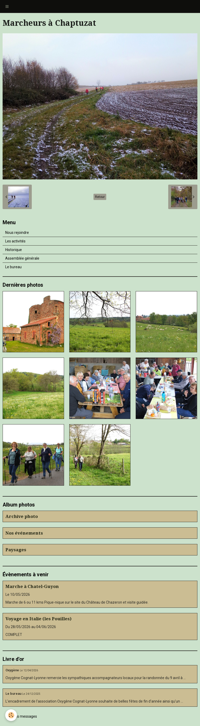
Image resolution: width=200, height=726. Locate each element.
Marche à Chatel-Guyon (32, 586)
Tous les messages (21, 716)
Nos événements (24, 533)
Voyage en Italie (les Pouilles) (38, 618)
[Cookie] (11, 715)
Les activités (15, 241)
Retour (100, 197)
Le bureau (13, 267)
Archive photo (21, 516)
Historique (13, 250)
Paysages (15, 549)
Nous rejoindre (17, 232)
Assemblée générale (22, 258)
